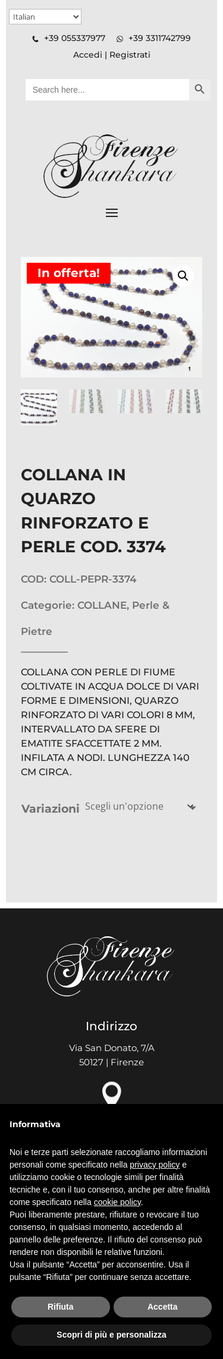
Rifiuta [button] (61, 1306)
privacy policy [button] (155, 1164)
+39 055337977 (74, 38)
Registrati (129, 54)
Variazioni (50, 809)
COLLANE (102, 605)
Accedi (87, 54)
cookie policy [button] (117, 1202)
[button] (183, 276)
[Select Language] (45, 16)
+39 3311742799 (159, 38)
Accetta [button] (162, 1306)
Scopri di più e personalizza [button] (111, 1334)
